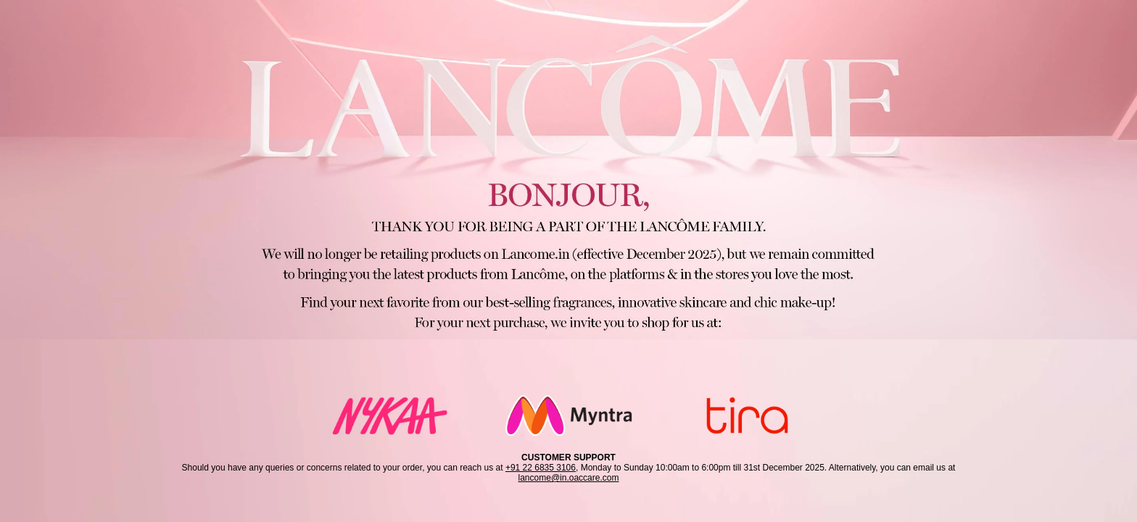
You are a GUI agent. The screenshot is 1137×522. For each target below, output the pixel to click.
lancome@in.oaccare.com (568, 478)
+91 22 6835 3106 (540, 468)
